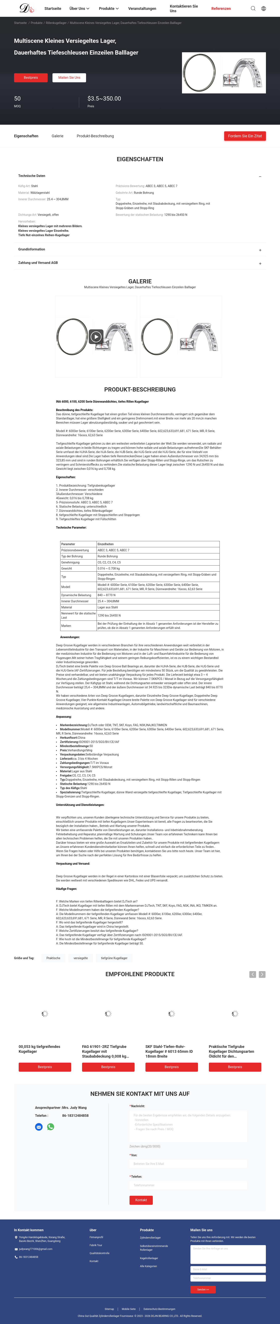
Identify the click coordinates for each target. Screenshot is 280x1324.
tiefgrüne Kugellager (114, 958)
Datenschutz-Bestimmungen (159, 1309)
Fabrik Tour (96, 1245)
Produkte (37, 23)
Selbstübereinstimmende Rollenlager (154, 1248)
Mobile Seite (129, 1309)
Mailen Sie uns (69, 78)
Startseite (20, 23)
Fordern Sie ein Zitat (245, 136)
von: (134, 1155)
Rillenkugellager (56, 23)
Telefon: (136, 1176)
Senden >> (203, 1289)
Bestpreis (31, 78)
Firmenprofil (96, 1237)
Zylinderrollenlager (150, 1237)
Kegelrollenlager (149, 1258)
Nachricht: (138, 1106)
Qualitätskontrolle (99, 1253)
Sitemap (109, 1309)
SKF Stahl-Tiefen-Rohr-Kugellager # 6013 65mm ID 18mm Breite (169, 1051)
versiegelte (81, 958)
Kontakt (141, 1200)
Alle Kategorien (148, 1266)
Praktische (53, 958)
